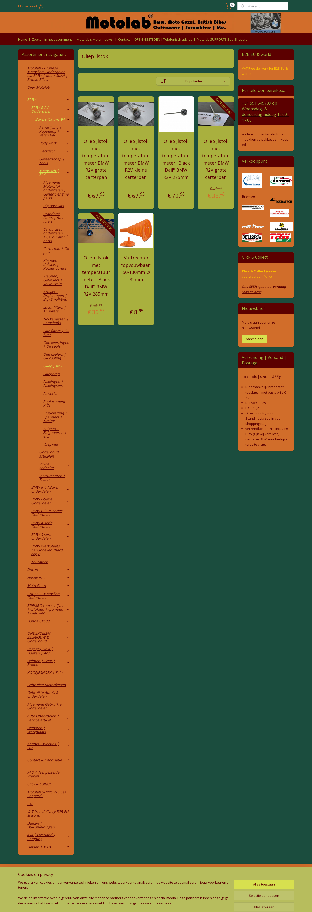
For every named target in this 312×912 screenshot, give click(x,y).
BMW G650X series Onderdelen (46, 512)
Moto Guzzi (48, 585)
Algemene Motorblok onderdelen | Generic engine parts (56, 190)
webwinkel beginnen (163, 903)
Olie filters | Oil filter (56, 332)
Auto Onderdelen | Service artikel (48, 717)
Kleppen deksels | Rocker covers (54, 264)
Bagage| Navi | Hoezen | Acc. (48, 650)
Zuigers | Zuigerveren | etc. (54, 432)
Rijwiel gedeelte (54, 466)
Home (22, 39)
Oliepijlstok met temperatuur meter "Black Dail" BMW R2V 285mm (96, 276)
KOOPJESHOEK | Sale (44, 672)
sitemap (133, 903)
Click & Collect (39, 783)
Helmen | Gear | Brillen (48, 662)
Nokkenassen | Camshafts (55, 321)
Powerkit (50, 393)
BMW (48, 99)
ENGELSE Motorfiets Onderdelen (48, 595)
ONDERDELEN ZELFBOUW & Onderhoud (48, 637)
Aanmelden (254, 339)
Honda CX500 (48, 621)
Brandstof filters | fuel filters (53, 217)
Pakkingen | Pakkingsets (53, 383)
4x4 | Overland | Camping (48, 836)
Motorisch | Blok (54, 172)
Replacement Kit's (54, 403)
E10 (30, 803)
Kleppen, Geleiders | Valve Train (52, 280)
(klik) (267, 276)
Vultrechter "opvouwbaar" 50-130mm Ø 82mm (136, 268)
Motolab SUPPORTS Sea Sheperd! (222, 39)
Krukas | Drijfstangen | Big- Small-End (55, 295)
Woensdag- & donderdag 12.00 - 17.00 (265, 114)
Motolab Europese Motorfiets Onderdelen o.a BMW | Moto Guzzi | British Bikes (47, 74)
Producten (156, 874)
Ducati (48, 569)
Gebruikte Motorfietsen (46, 684)
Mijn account (31, 6)
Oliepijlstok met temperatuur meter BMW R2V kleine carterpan (136, 159)
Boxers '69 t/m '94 (52, 119)
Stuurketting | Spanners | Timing (55, 417)
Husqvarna (48, 577)
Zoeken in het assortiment (52, 39)
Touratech (39, 561)
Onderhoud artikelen (49, 454)
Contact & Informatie (48, 760)
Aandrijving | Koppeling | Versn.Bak (54, 131)
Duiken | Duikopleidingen (41, 825)
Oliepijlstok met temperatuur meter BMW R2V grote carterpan (96, 159)
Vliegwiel (50, 444)
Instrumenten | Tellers (52, 477)
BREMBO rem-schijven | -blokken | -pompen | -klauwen (48, 609)
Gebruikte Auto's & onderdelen (42, 694)
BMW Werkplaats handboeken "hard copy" (47, 550)
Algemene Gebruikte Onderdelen (44, 706)
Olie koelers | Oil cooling (54, 356)
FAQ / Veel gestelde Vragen (43, 774)
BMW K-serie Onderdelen (50, 524)
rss (144, 903)
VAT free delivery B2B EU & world (47, 813)
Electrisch (54, 151)
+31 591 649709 (256, 103)
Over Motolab (38, 87)
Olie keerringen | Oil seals (56, 344)
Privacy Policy (100, 884)
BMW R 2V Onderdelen (50, 109)
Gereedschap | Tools (51, 161)
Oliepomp (51, 373)
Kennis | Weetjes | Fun (48, 745)
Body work (54, 143)
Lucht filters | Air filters (54, 309)
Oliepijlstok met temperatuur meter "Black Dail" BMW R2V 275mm (176, 159)
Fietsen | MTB (48, 846)
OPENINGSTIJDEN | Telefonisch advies (163, 39)
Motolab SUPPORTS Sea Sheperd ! (46, 794)
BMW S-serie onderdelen (50, 536)
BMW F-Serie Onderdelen (50, 501)
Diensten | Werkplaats (48, 729)
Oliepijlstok (52, 366)
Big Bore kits (53, 205)
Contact (124, 39)
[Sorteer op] (193, 81)
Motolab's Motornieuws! (95, 39)
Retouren (26, 874)
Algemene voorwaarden (101, 874)
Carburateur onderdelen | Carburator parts (56, 235)
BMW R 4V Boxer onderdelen (50, 489)
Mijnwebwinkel (207, 903)
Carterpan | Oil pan (56, 250)
